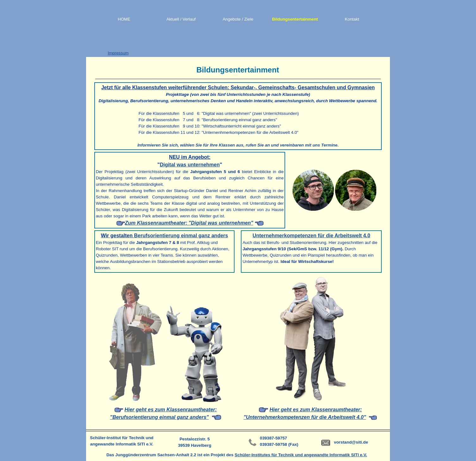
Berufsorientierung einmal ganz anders (181, 235)
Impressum (118, 53)
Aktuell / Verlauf (181, 19)
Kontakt (352, 19)
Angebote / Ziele (237, 19)
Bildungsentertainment (295, 19)
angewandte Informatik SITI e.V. (335, 454)
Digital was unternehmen (190, 164)
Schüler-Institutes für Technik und (269, 454)
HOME (124, 19)
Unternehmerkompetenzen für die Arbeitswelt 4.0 (311, 235)
